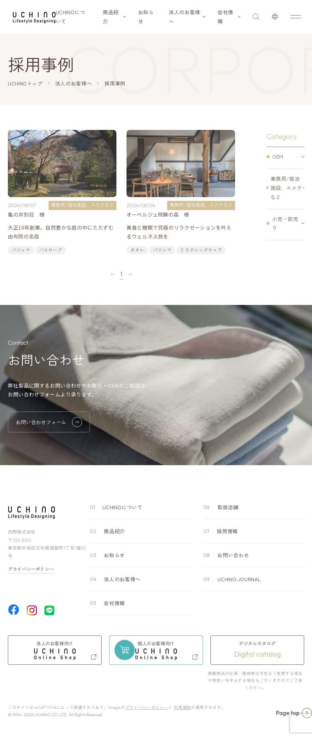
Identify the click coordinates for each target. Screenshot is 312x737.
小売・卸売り (285, 223)
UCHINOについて (70, 16)
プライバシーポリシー (31, 569)
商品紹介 (111, 16)
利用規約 (182, 707)
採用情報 (227, 531)
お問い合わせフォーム (49, 422)
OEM (277, 156)
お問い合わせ (233, 555)
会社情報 (225, 16)
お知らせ (146, 16)
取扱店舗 (227, 507)
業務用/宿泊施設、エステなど (286, 188)
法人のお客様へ (184, 16)
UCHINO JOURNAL (239, 579)
